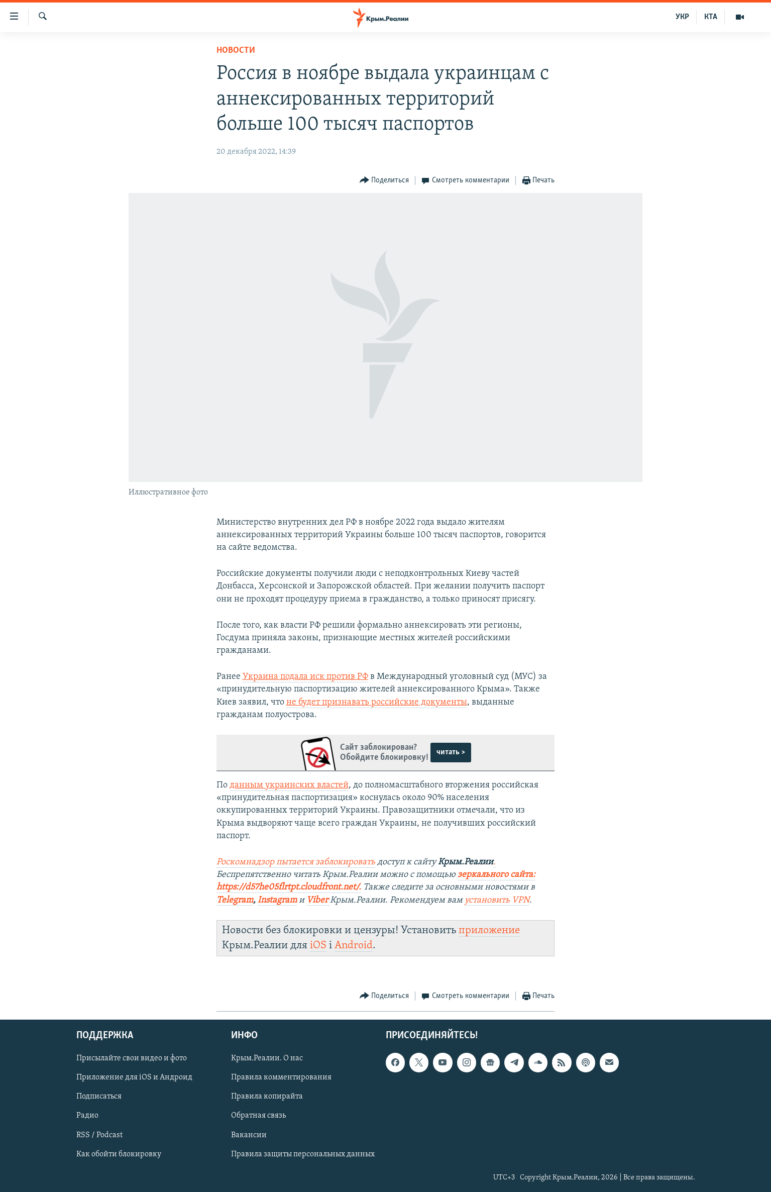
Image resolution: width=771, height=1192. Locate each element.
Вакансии (249, 1135)
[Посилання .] (494, 862)
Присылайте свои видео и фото (131, 1059)
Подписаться (99, 1097)
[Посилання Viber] (318, 901)
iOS (318, 945)
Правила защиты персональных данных (303, 1154)
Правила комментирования (281, 1078)
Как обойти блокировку (118, 1154)
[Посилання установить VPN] (497, 901)
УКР (682, 17)
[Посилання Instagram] (277, 901)
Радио (87, 1116)
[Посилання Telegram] (234, 901)
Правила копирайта (267, 1097)
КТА (710, 17)
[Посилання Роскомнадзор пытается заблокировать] (295, 862)
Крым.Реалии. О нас (267, 1059)
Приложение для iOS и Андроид (134, 1078)
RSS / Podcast (99, 1135)
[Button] (384, 180)
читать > (450, 752)
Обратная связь (258, 1116)
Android (354, 945)
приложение (489, 930)
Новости (235, 50)
